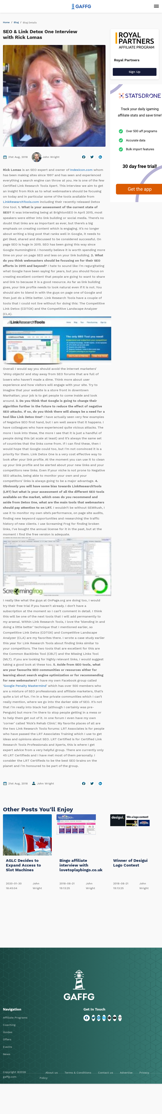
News (6, 1054)
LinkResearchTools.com (21, 202)
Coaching (9, 1024)
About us (51, 1072)
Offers (7, 1039)
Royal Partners (127, 60)
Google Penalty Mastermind (25, 686)
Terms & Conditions (78, 1072)
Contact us (105, 1072)
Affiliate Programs (15, 1017)
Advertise (126, 1072)
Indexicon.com (81, 170)
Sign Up (134, 72)
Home (6, 22)
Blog (16, 22)
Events (7, 1046)
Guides (7, 1032)
